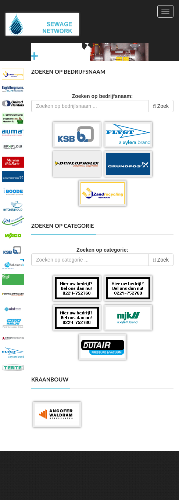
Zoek (161, 106)
